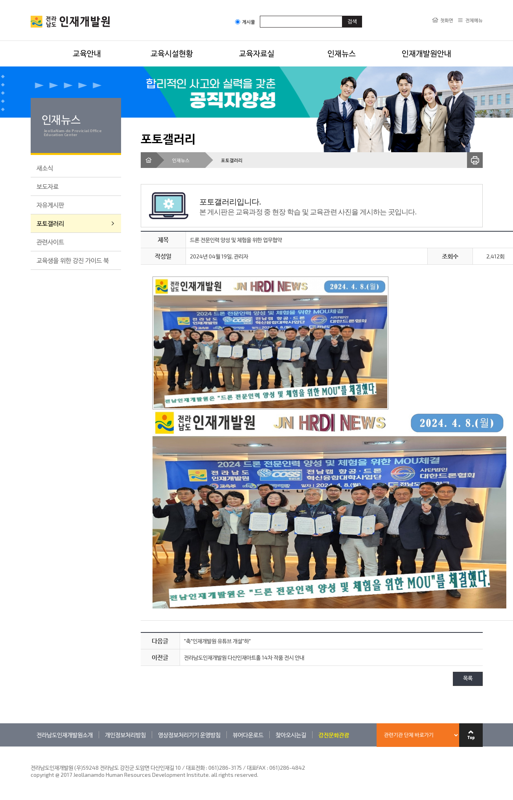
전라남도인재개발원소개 (65, 734)
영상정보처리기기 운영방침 (189, 734)
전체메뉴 (474, 20)
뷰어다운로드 (248, 734)
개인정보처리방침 (125, 734)
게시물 (245, 21)
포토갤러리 (50, 223)
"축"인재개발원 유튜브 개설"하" (217, 641)
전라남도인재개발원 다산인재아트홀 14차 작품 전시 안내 (244, 657)
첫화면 (446, 20)
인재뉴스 (341, 53)
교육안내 (87, 53)
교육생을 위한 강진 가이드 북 (73, 260)
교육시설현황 (172, 53)
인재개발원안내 (426, 53)
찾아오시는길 (291, 734)
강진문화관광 (333, 734)
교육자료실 (256, 53)
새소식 (45, 167)
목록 (468, 679)
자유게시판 (50, 204)
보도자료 (48, 186)
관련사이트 (50, 241)
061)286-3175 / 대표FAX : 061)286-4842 (256, 767)
